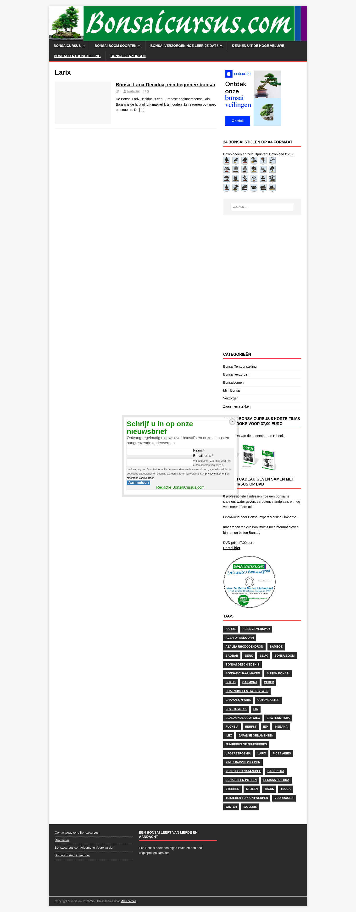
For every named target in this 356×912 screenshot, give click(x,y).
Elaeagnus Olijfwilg (243, 718)
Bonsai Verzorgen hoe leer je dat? (184, 46)
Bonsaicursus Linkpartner (72, 855)
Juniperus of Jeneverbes (246, 744)
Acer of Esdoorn (240, 637)
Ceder (269, 682)
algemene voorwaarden (140, 477)
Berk (249, 655)
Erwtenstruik (278, 718)
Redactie (133, 91)
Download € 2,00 (281, 154)
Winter (231, 806)
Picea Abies (282, 753)
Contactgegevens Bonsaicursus (77, 832)
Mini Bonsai (231, 390)
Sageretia (275, 771)
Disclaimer (62, 840)
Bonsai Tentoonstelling (77, 56)
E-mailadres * (203, 456)
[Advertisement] (262, 250)
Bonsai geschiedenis (242, 664)
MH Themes (128, 901)
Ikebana (281, 726)
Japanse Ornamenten (256, 735)
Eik (255, 709)
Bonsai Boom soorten (116, 46)
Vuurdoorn (284, 798)
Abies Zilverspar (256, 629)
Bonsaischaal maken (243, 673)
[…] (142, 110)
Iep (265, 726)
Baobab (232, 655)
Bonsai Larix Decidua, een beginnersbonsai (165, 84)
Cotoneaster (268, 700)
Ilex (229, 735)
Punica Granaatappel (243, 771)
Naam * (198, 450)
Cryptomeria (236, 709)
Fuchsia (232, 726)
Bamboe (276, 646)
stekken (232, 789)
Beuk (264, 655)
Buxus (231, 682)
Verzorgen (231, 398)
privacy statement (215, 473)
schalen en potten (241, 780)
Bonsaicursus (67, 46)
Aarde (231, 629)
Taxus (269, 789)
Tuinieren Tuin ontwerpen (247, 798)
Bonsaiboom (284, 655)
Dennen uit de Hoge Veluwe (258, 46)
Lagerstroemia (238, 753)
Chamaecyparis (238, 700)
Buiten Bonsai (278, 673)
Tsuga (286, 789)
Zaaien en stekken (236, 406)
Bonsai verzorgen (128, 56)
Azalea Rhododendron (244, 646)
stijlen (252, 789)
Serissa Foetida (276, 780)
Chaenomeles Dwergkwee (247, 691)
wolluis (250, 806)
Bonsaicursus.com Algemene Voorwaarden (84, 847)
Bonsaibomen (233, 382)
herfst (250, 726)
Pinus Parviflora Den (243, 762)
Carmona (249, 682)
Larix (261, 753)
